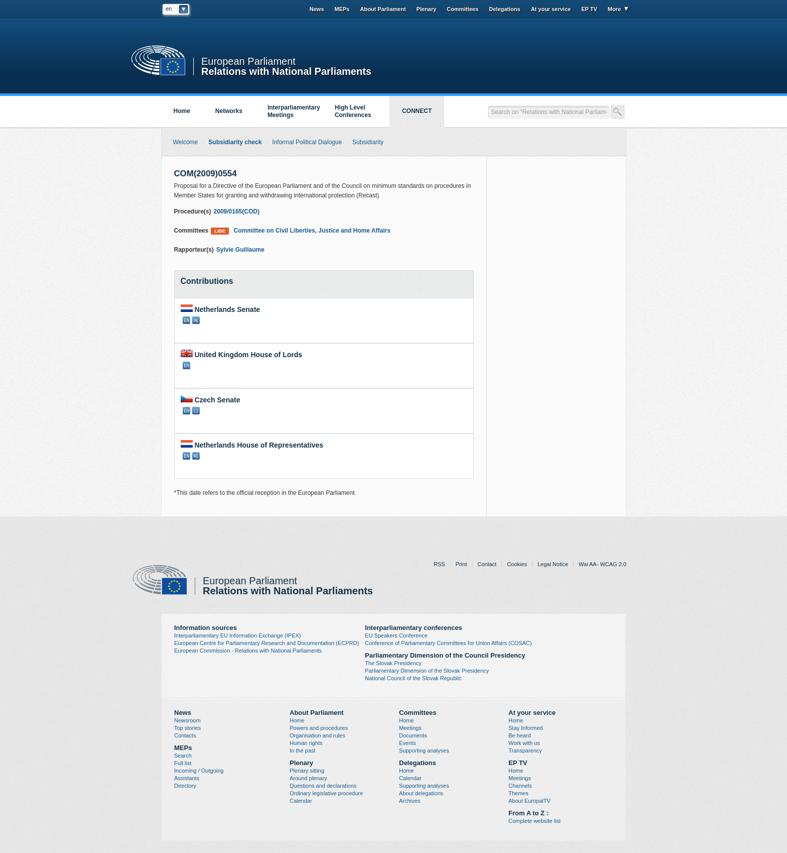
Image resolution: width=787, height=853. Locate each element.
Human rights (306, 743)
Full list (182, 763)
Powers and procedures (319, 728)
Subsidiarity (367, 142)
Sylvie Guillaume (240, 249)
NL (196, 320)
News (317, 9)
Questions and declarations (323, 786)
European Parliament (248, 61)
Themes (518, 793)
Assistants (186, 778)
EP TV (589, 9)
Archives (409, 801)
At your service (551, 9)
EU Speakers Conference (396, 635)
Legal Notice (553, 564)
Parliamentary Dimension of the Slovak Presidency (427, 671)
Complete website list (534, 821)
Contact (486, 564)
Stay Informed (525, 728)
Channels (520, 786)
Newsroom (187, 720)
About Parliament (383, 9)
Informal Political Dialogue (307, 142)
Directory (185, 786)
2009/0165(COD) (236, 211)
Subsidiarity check (234, 142)
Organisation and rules (317, 735)
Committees (462, 9)
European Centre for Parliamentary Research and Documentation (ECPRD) (266, 643)
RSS (439, 564)
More (614, 9)
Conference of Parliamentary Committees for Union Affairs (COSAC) (448, 643)
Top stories (187, 728)
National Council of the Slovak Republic (413, 678)
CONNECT (417, 111)
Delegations (504, 9)
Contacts (185, 735)
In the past (302, 751)
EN (186, 320)
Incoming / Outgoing (198, 771)
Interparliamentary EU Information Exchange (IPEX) (237, 635)
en (169, 9)
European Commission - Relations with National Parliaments (248, 651)
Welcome (185, 142)
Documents (413, 735)
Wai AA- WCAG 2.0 (602, 564)
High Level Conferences (353, 111)
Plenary (427, 9)
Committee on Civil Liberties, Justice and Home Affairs (300, 231)
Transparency (525, 751)
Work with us (524, 743)
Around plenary (308, 778)
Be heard (519, 735)
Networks (228, 111)
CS (196, 410)
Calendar (301, 801)
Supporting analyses (424, 751)
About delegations (421, 793)
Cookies (517, 564)
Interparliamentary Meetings (294, 111)
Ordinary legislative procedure (326, 793)
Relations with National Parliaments (286, 70)
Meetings (410, 728)
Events (407, 743)
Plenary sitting (307, 771)
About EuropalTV (529, 801)
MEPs (342, 9)
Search (183, 756)
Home (182, 111)
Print (461, 564)
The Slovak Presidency (393, 663)
